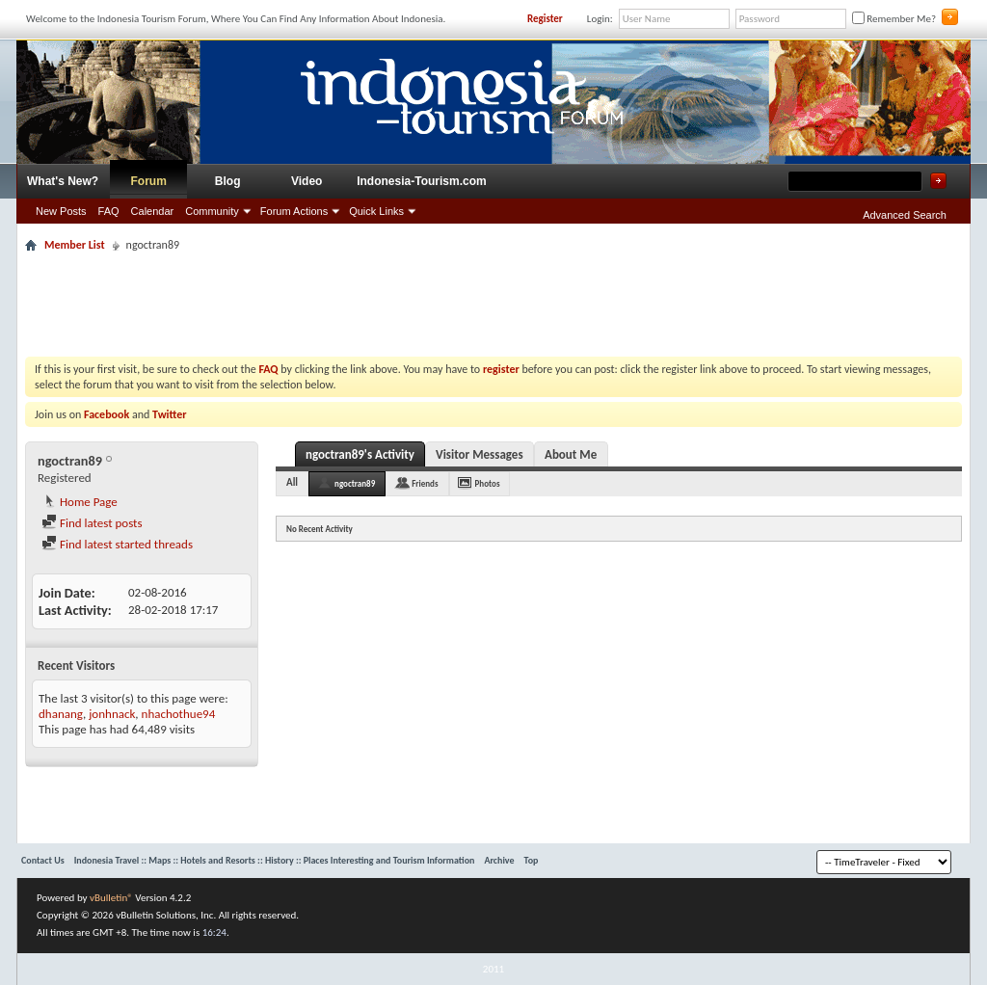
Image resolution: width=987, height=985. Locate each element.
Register (545, 19)
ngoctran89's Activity (360, 454)
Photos (487, 483)
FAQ (109, 211)
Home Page (79, 501)
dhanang (61, 713)
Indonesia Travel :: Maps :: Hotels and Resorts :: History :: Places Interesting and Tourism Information (274, 860)
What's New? (62, 181)
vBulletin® (111, 898)
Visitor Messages (479, 454)
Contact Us (43, 860)
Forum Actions (294, 211)
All (292, 482)
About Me (571, 454)
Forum (149, 181)
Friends (425, 483)
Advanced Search (905, 215)
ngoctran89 (354, 483)
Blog (228, 181)
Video (306, 181)
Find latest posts (92, 523)
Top (531, 860)
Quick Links (376, 211)
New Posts (61, 211)
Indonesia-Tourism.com (421, 181)
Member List (74, 245)
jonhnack (112, 713)
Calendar (152, 211)
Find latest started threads (117, 544)
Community (212, 211)
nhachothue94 (179, 713)
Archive (499, 860)
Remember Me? (894, 19)
